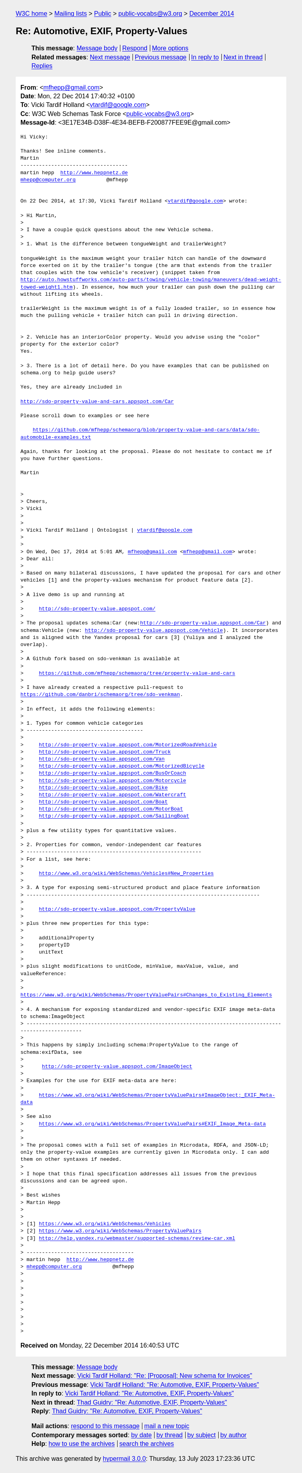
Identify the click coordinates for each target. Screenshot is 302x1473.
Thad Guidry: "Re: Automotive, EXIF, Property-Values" (152, 1402)
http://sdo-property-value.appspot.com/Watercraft (112, 795)
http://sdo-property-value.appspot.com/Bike (103, 788)
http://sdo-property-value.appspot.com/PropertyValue (117, 909)
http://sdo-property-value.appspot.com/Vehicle (154, 630)
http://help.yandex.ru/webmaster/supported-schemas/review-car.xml (137, 1238)
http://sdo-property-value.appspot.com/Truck (105, 752)
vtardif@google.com (118, 104)
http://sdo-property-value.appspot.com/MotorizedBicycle (121, 766)
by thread (170, 1435)
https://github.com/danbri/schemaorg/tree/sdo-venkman (100, 694)
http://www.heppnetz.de (94, 173)
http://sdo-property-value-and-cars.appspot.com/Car (97, 401)
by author (233, 1435)
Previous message (161, 57)
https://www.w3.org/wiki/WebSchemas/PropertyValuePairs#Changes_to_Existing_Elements (146, 995)
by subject (201, 1435)
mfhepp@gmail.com (71, 87)
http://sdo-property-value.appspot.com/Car (203, 623)
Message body (97, 48)
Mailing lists (70, 13)
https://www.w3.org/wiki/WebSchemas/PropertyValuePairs (120, 1231)
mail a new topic (167, 1426)
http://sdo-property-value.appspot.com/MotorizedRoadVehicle (128, 745)
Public (102, 13)
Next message (110, 57)
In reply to (205, 57)
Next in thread (243, 57)
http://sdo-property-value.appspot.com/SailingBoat (114, 816)
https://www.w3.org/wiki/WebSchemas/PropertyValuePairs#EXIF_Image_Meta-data (152, 1124)
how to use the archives (82, 1443)
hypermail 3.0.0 (124, 1458)
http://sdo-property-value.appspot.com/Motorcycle (112, 780)
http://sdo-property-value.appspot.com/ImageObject (117, 1066)
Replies (41, 66)
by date (141, 1435)
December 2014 (211, 13)
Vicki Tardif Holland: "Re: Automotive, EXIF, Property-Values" (174, 1384)
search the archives (147, 1443)
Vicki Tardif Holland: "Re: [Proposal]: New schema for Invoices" (164, 1375)
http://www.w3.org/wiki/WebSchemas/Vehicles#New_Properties (126, 873)
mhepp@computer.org (48, 180)
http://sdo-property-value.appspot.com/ (97, 609)
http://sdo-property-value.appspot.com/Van (102, 759)
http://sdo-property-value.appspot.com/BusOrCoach (112, 773)
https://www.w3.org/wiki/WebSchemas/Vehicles (105, 1224)
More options (170, 48)
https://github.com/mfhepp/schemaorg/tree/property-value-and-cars (137, 673)
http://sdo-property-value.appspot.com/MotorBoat (111, 809)
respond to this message (105, 1426)
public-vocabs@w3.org (150, 13)
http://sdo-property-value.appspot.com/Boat (103, 802)
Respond (134, 48)
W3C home (31, 13)
